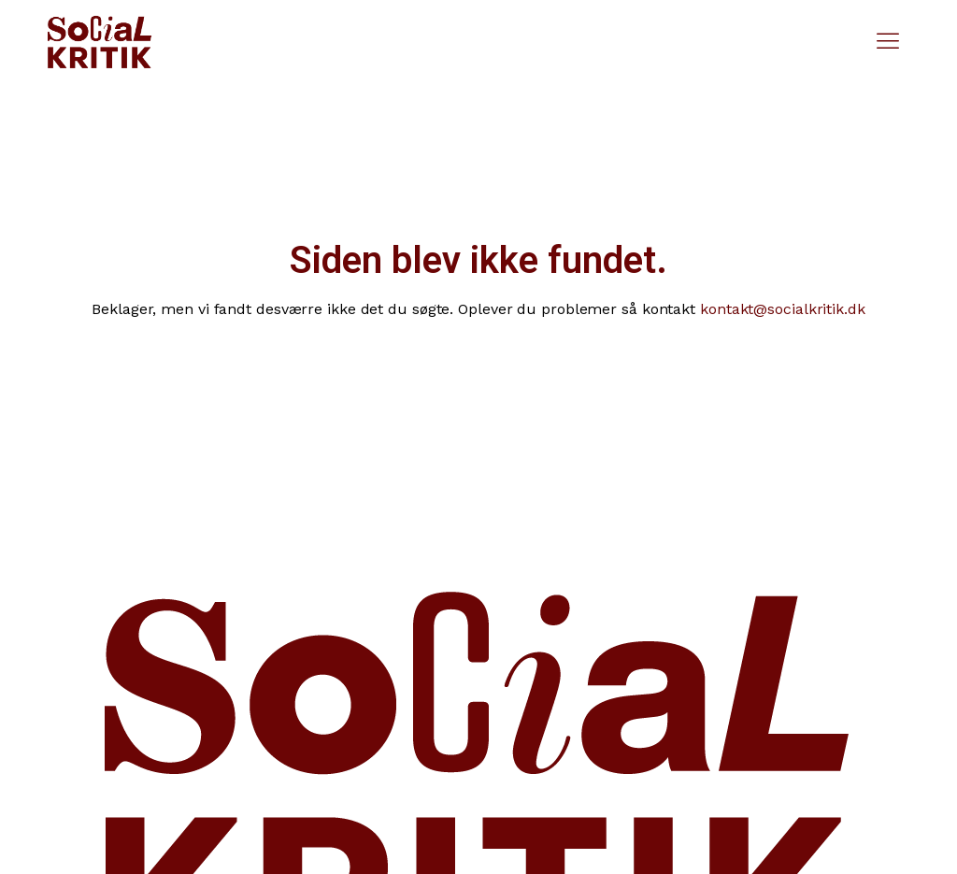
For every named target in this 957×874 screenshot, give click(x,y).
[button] (888, 42)
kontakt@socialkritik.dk (782, 309)
